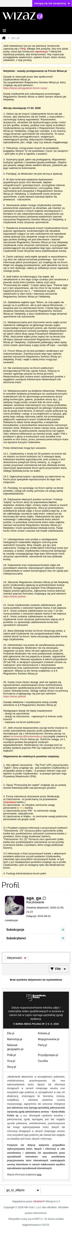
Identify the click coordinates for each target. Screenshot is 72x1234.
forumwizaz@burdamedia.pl (26, 736)
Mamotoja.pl (14, 1039)
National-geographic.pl (15, 1047)
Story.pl (11, 1066)
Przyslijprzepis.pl (48, 1055)
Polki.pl (11, 1055)
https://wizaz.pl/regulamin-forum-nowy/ (25, 88)
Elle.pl (10, 1033)
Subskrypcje (15, 929)
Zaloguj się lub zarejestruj (52, 3)
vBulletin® (39, 1201)
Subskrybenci (16, 938)
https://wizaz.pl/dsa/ (14, 596)
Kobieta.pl (44, 1033)
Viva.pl (11, 1060)
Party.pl (42, 1045)
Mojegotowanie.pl (48, 1039)
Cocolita (43, 1060)
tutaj (39, 1174)
